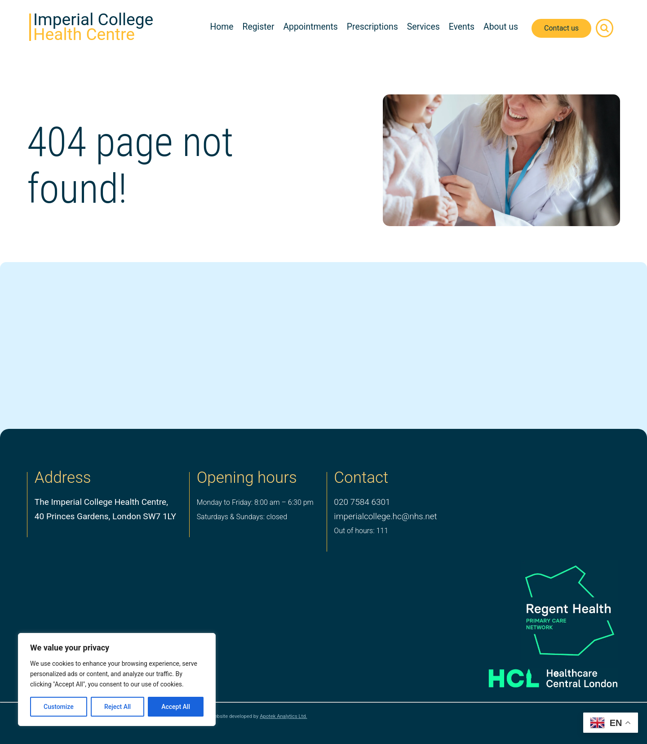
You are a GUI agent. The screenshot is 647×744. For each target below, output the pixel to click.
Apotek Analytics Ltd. (283, 716)
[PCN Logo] (540, 609)
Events (461, 27)
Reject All (117, 706)
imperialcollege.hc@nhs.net (385, 516)
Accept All (175, 706)
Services (423, 27)
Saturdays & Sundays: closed (242, 516)
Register (259, 27)
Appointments (310, 27)
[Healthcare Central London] (540, 675)
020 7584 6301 (362, 502)
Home (221, 27)
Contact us (561, 28)
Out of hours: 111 (361, 530)
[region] (117, 679)
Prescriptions (372, 27)
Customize (59, 706)
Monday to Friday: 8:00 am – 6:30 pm (255, 502)
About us (500, 27)
